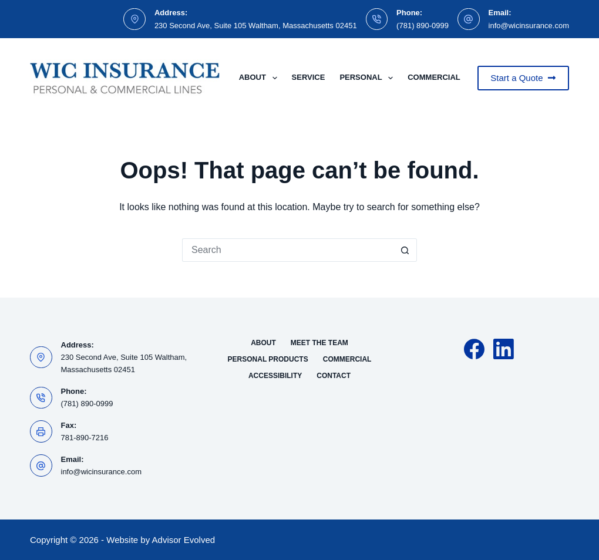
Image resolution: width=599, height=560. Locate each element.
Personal (368, 78)
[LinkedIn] (503, 349)
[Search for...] (287, 250)
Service (308, 77)
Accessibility (275, 376)
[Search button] (405, 250)
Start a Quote (523, 78)
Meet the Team (319, 343)
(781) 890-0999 (422, 25)
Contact (334, 376)
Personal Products (268, 359)
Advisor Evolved (184, 540)
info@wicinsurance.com (529, 25)
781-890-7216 (85, 437)
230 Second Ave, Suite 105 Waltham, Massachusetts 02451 (255, 25)
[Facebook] (474, 349)
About (260, 78)
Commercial (442, 78)
